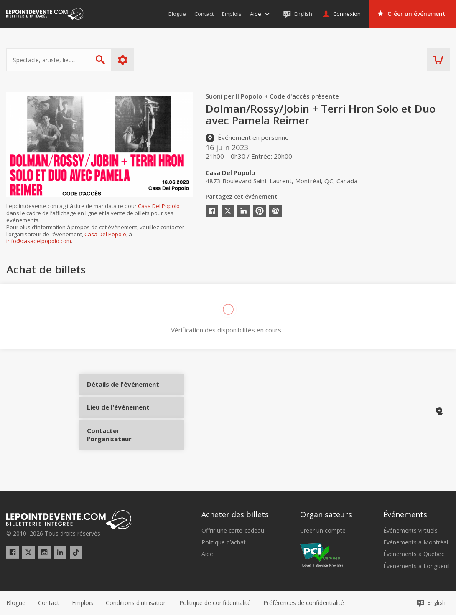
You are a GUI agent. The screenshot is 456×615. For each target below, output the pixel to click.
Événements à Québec (413, 554)
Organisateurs (326, 514)
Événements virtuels (410, 530)
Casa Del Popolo (159, 206)
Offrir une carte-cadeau (232, 530)
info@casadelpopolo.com (38, 241)
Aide (207, 554)
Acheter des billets (235, 514)
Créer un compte (323, 530)
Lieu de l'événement (118, 418)
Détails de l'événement (118, 391)
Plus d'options (122, 59)
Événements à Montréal (415, 542)
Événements (405, 514)
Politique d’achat (223, 542)
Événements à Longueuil (416, 566)
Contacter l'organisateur (118, 446)
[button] (303, 603)
